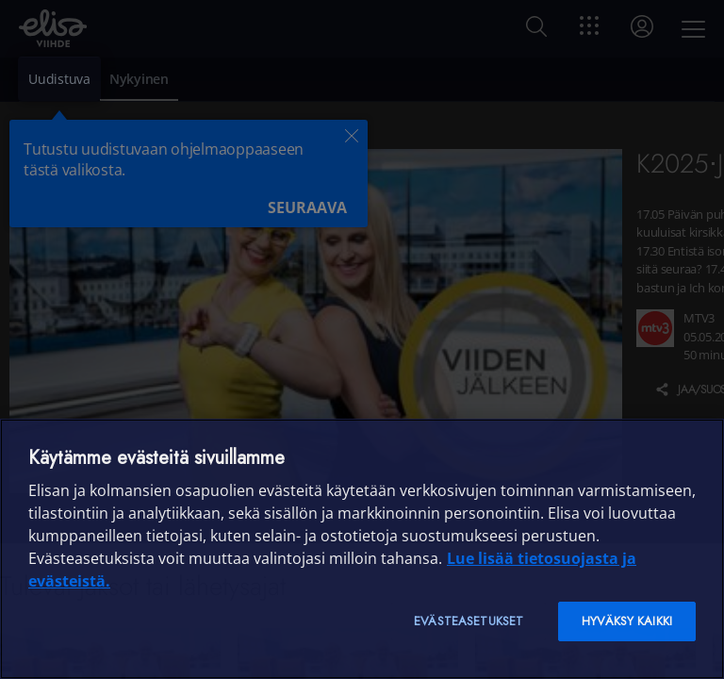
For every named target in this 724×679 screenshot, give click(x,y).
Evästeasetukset (468, 621)
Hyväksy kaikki (627, 621)
